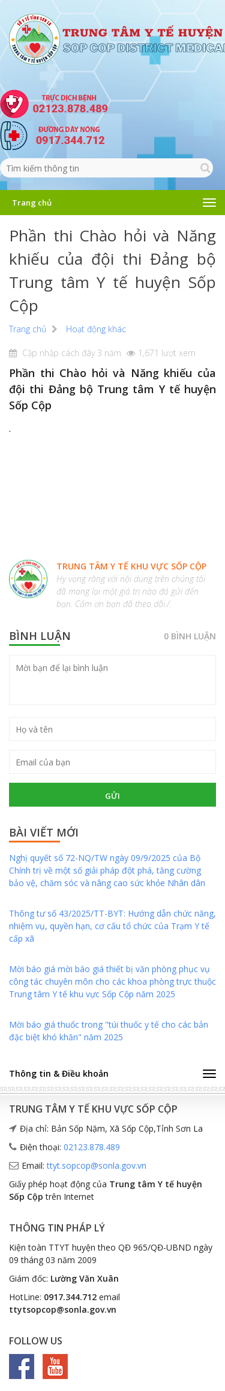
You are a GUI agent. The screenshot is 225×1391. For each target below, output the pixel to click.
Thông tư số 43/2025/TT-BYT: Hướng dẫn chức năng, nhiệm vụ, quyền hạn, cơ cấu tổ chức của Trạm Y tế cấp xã (112, 926)
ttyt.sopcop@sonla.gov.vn (96, 1165)
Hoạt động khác (96, 329)
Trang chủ (32, 202)
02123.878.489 (92, 1147)
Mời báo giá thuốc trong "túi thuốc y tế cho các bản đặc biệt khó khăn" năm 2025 (108, 1031)
